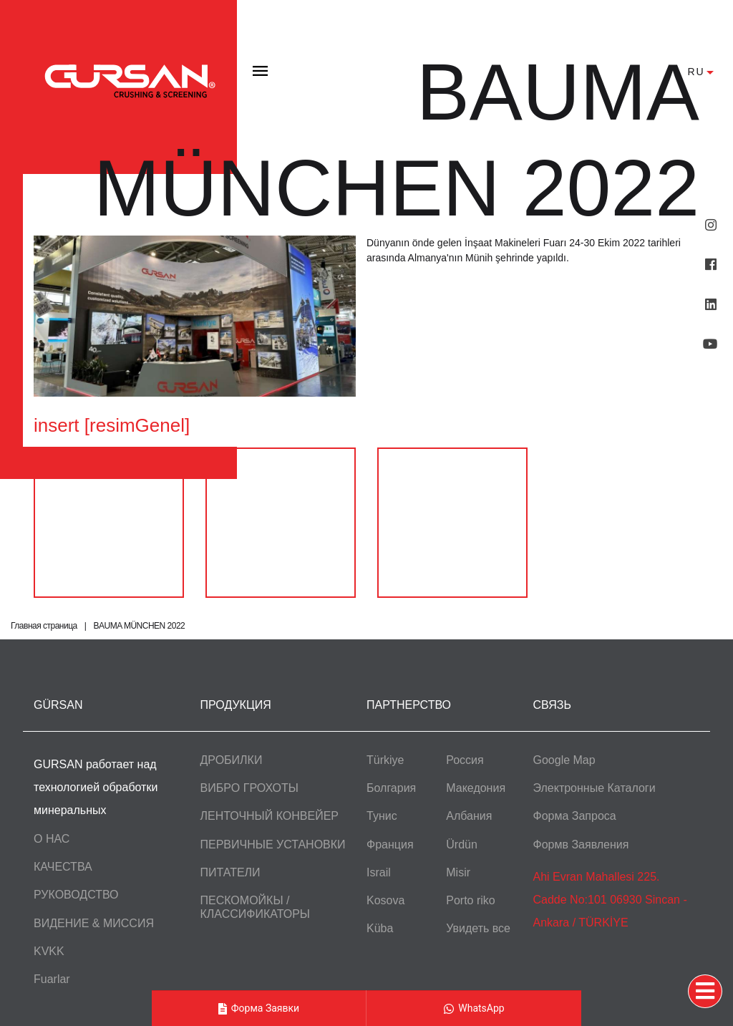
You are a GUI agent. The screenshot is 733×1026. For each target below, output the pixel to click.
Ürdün (461, 844)
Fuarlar (52, 979)
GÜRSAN (58, 705)
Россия (464, 760)
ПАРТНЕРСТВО (408, 705)
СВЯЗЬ (552, 705)
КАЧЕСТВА (63, 867)
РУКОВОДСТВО (76, 895)
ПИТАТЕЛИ (230, 872)
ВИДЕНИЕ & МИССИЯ (94, 923)
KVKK (49, 951)
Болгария (391, 788)
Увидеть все (478, 928)
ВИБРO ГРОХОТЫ (249, 788)
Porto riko (470, 900)
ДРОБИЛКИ (231, 760)
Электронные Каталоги (594, 788)
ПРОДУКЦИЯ (235, 705)
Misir (458, 872)
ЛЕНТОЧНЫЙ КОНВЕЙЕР (269, 816)
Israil (378, 872)
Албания (469, 816)
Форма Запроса (574, 816)
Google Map (564, 760)
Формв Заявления (581, 844)
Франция (390, 844)
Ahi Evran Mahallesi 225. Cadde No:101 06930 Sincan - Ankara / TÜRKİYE (610, 900)
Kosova (385, 900)
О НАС (51, 839)
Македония (475, 788)
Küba (379, 928)
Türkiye (385, 760)
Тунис (381, 816)
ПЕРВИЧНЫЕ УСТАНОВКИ (273, 844)
